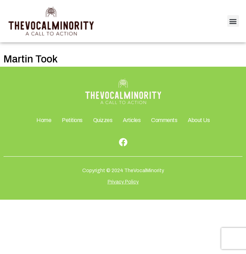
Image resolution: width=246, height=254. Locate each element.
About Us (199, 120)
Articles (131, 120)
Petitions (72, 120)
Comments (164, 120)
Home (43, 120)
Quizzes (103, 120)
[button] (233, 21)
